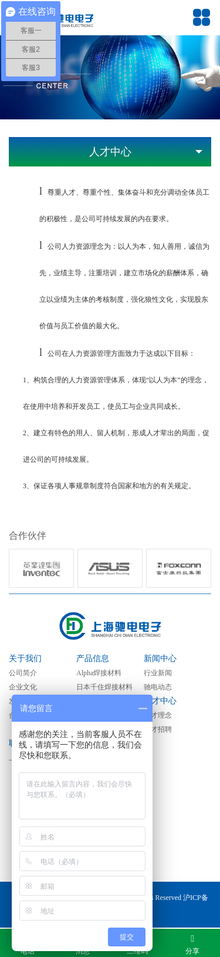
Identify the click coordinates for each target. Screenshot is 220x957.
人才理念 (158, 715)
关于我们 (25, 658)
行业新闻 (158, 673)
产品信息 (92, 658)
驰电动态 (158, 687)
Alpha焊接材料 (98, 673)
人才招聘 (158, 729)
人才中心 (160, 700)
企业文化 (23, 687)
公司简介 (23, 673)
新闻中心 (160, 658)
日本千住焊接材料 (104, 687)
